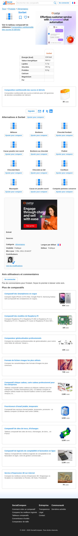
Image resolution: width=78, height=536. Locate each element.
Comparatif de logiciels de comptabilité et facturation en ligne (29, 451)
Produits (11, 9)
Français (73, 3)
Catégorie (10, 244)
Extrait (9, 232)
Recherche (55, 3)
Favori (20, 17)
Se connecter (64, 3)
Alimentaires (22, 9)
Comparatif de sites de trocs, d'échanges (21, 428)
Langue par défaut (48, 245)
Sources (9, 238)
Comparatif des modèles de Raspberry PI (21, 316)
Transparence (44, 509)
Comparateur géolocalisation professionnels (22, 338)
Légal (41, 512)
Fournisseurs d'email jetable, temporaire (21, 406)
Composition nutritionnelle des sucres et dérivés (24, 90)
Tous (4, 9)
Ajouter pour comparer (35, 117)
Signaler (31, 111)
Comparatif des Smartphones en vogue (20, 294)
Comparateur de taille (20, 522)
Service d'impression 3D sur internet (19, 473)
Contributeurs (12, 254)
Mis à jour (10, 251)
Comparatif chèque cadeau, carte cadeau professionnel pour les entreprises (29, 384)
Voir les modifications (14, 266)
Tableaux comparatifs (20, 515)
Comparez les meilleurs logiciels (24, 512)
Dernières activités (59, 509)
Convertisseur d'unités (20, 518)
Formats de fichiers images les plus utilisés (22, 360)
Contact (42, 515)
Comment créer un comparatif (23, 509)
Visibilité (9, 248)
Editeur (44, 248)
